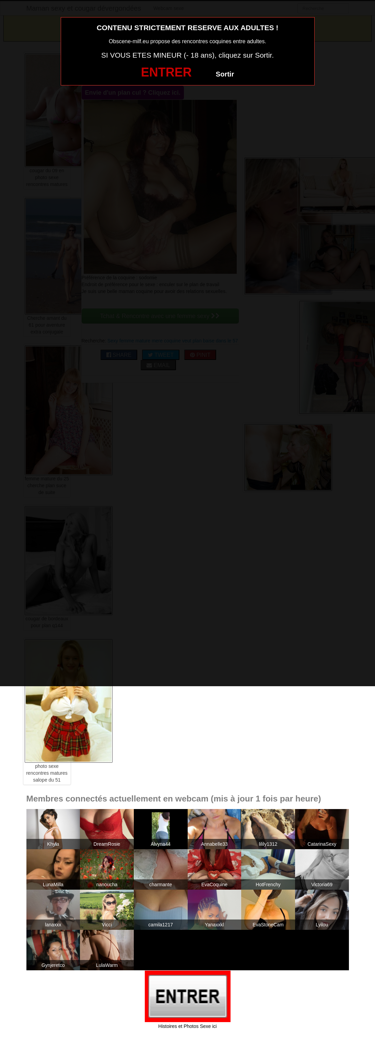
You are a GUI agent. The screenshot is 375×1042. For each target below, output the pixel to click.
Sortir (225, 74)
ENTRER (166, 72)
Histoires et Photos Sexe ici (187, 1026)
